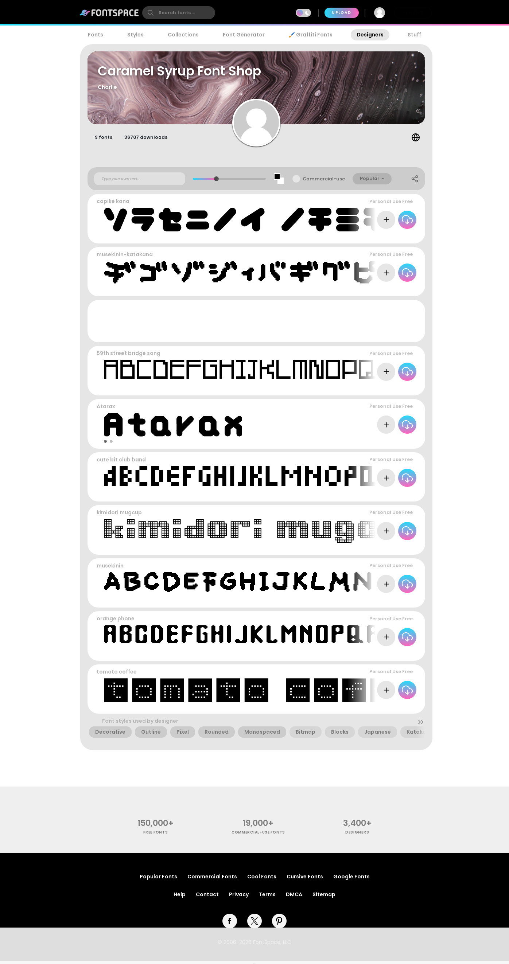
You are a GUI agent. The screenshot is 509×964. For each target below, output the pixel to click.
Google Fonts (351, 879)
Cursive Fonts (305, 879)
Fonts (95, 34)
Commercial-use (324, 182)
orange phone (116, 621)
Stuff (414, 34)
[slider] (216, 182)
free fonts (155, 835)
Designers (370, 34)
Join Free (413, 12)
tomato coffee (117, 675)
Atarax (106, 409)
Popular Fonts (158, 879)
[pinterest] (279, 924)
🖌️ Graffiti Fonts (311, 34)
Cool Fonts (261, 879)
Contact (207, 897)
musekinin (110, 569)
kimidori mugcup (119, 515)
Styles (135, 34)
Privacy (239, 897)
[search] (178, 12)
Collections (183, 34)
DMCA (294, 897)
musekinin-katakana (125, 257)
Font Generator (244, 34)
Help (180, 897)
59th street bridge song (128, 356)
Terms (267, 897)
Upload (341, 12)
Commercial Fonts (212, 879)
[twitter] (254, 924)
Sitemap (323, 897)
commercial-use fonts (258, 835)
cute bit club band (121, 462)
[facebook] (229, 924)
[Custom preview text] (139, 181)
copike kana (113, 204)
